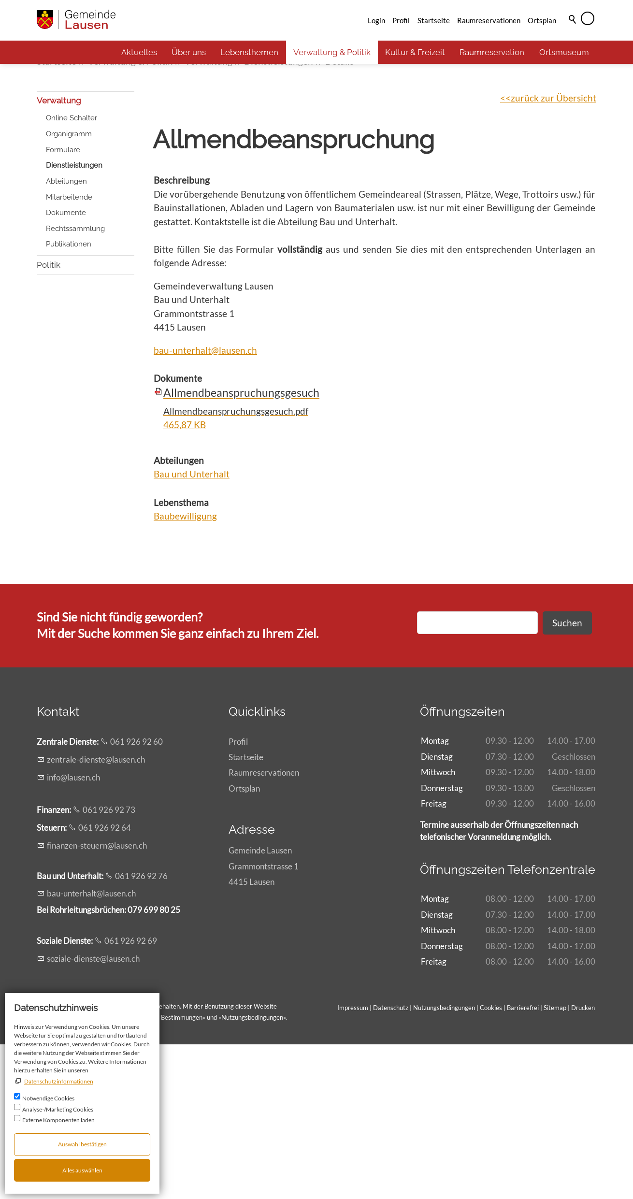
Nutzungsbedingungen (252, 1172)
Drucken (583, 1163)
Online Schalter (71, 273)
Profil (401, 20)
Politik (48, 419)
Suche (573, 32)
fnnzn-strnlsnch (97, 1000)
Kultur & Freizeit (415, 52)
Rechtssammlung (75, 383)
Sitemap (555, 1163)
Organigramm (69, 288)
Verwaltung (59, 255)
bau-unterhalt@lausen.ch (205, 504)
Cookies (492, 1163)
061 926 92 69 (130, 1096)
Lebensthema (181, 657)
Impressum (352, 1163)
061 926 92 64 (104, 983)
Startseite (433, 20)
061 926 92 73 (109, 965)
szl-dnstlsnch (93, 1113)
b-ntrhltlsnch (91, 1048)
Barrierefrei (523, 1163)
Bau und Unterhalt (192, 629)
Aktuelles (139, 52)
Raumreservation (492, 52)
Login (376, 20)
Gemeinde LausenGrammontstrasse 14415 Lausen (264, 1020)
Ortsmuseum (564, 52)
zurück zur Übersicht (553, 252)
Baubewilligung (185, 671)
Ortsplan (542, 20)
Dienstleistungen (74, 320)
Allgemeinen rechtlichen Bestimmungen (147, 1172)
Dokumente (66, 367)
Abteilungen (66, 336)
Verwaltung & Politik (332, 52)
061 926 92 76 (141, 1031)
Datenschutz (390, 1163)
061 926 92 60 (136, 897)
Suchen (567, 777)
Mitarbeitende (69, 351)
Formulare (63, 304)
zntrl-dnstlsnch (96, 915)
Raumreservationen (488, 20)
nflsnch (73, 932)
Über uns (189, 52)
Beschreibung (182, 335)
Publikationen (68, 399)
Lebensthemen (249, 52)
